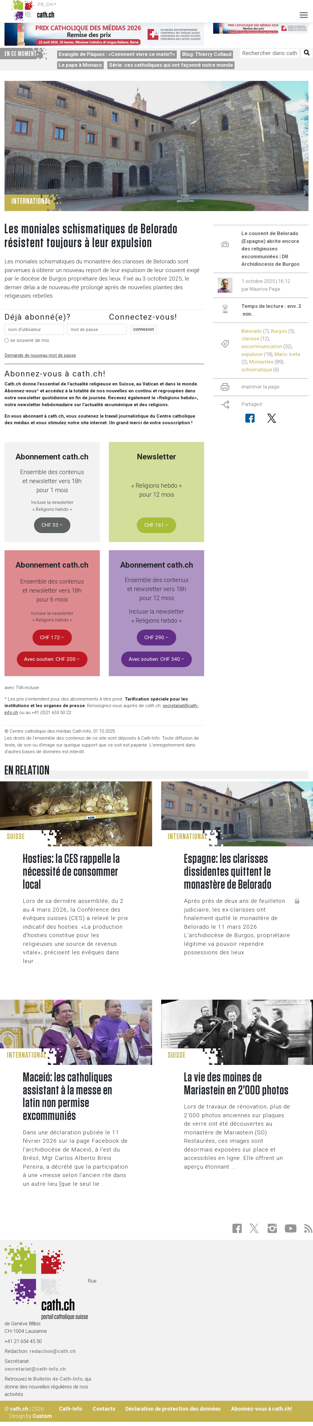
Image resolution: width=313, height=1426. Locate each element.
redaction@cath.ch (52, 1351)
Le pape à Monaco (80, 65)
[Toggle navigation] (300, 10)
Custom (42, 1416)
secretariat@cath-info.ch (35, 1369)
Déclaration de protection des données (173, 1409)
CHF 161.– (156, 525)
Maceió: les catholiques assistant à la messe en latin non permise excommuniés (67, 1097)
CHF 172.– (52, 637)
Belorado (251, 331)
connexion (143, 329)
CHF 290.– (156, 637)
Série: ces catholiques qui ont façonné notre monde (171, 65)
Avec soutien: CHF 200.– (52, 659)
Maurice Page (265, 289)
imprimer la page (260, 387)
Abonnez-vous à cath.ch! (261, 1409)
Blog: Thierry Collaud (207, 54)
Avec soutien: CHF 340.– (157, 659)
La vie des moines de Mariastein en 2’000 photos (236, 1084)
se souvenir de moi (29, 340)
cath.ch (19, 1409)
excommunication (261, 346)
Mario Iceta (287, 354)
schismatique (256, 369)
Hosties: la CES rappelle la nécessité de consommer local (71, 872)
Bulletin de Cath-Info (58, 1379)
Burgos (279, 331)
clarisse (250, 339)
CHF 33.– (52, 525)
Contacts (104, 1409)
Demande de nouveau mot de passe (40, 355)
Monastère (261, 362)
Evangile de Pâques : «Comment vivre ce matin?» (117, 54)
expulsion (252, 354)
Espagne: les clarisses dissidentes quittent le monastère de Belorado (228, 872)
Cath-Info (70, 1409)
